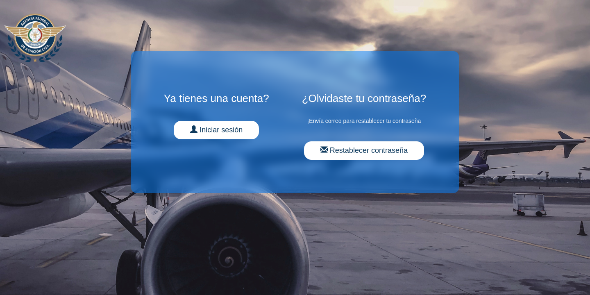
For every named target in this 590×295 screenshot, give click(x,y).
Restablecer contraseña (364, 150)
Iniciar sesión (216, 129)
